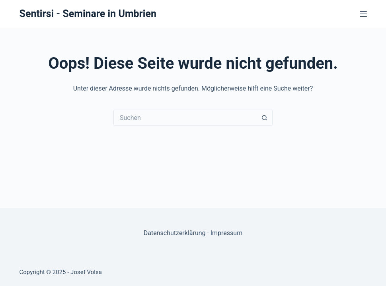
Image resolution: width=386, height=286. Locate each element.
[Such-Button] (265, 118)
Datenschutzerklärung (175, 233)
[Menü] (363, 13)
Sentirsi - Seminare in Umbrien (87, 13)
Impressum (227, 233)
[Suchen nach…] (185, 118)
